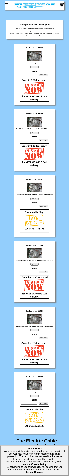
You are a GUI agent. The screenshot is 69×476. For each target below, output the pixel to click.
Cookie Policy (38, 464)
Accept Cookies (34, 472)
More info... (34, 67)
